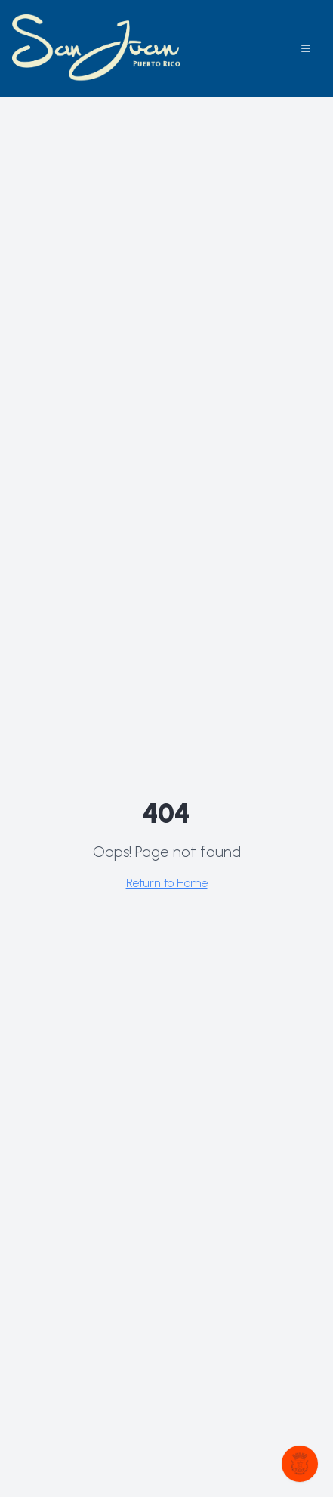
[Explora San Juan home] (97, 48)
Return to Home (167, 883)
